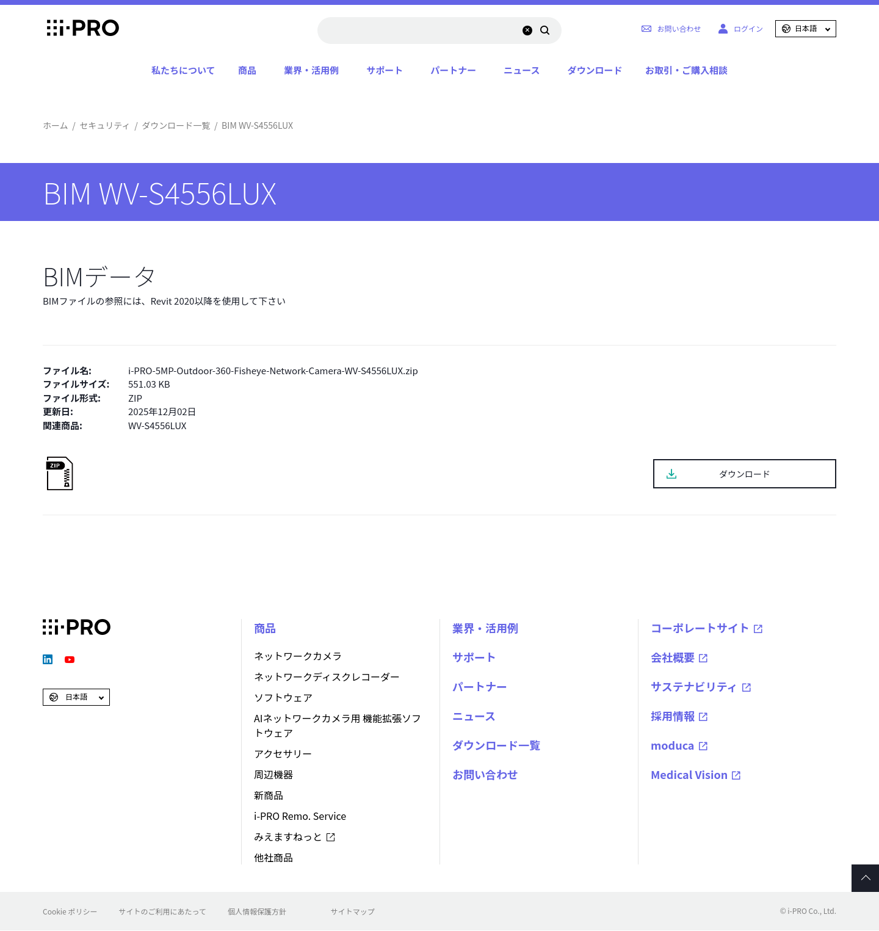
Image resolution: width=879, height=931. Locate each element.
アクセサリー (283, 753)
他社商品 (273, 857)
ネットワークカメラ (298, 655)
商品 (247, 69)
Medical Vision (689, 774)
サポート (384, 69)
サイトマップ (353, 911)
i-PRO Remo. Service (300, 815)
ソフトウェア (283, 697)
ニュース (522, 69)
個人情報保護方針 (257, 911)
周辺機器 (273, 774)
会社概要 (673, 657)
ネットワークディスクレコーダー (327, 676)
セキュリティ (104, 125)
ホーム (55, 125)
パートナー (453, 69)
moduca (673, 745)
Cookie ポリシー (70, 911)
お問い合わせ (485, 774)
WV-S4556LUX (157, 425)
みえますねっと (288, 836)
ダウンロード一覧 (176, 125)
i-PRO (76, 29)
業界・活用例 (311, 69)
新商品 (268, 795)
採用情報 (673, 715)
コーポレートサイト (700, 628)
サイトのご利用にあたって (162, 911)
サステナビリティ (694, 686)
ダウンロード (594, 69)
